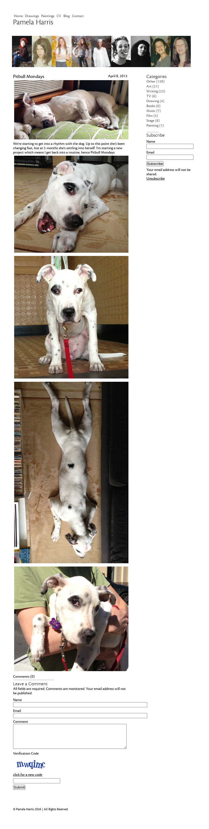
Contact (78, 16)
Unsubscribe (155, 178)
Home (18, 16)
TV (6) (151, 96)
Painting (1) (155, 125)
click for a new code (27, 779)
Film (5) (152, 116)
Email (17, 711)
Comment (20, 721)
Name (17, 700)
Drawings (32, 16)
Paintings (47, 16)
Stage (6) (153, 120)
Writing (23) (155, 91)
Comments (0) (24, 676)
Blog (66, 16)
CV (59, 16)
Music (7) (153, 111)
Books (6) (153, 106)
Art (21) (152, 86)
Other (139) (155, 81)
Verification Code (26, 758)
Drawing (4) (155, 101)
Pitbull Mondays (28, 76)
